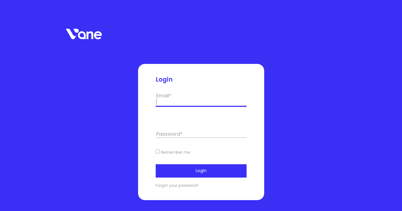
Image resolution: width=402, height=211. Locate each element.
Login (201, 170)
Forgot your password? (177, 185)
